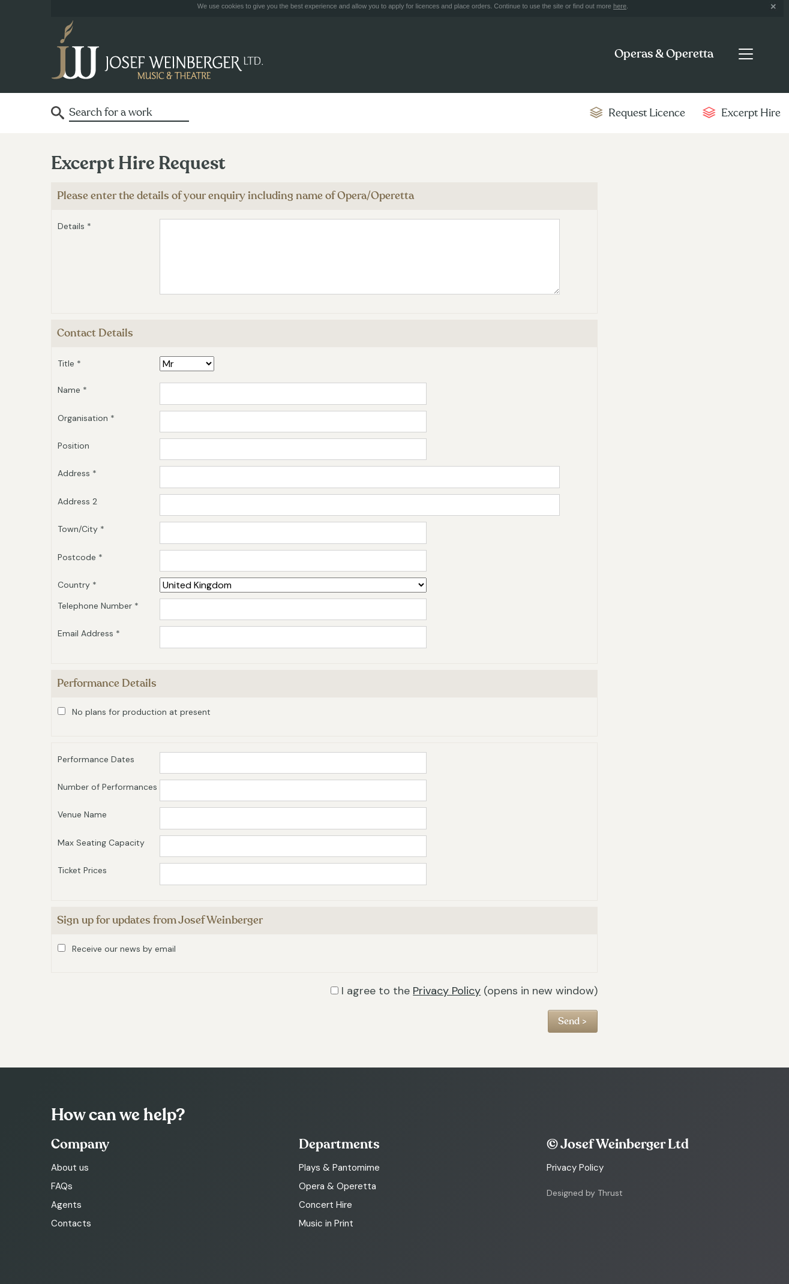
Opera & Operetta (337, 1186)
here (619, 6)
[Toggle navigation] (745, 54)
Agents (66, 1205)
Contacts (71, 1223)
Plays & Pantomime (339, 1168)
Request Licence (646, 113)
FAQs (62, 1186)
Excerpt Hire (751, 113)
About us (70, 1168)
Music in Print (326, 1223)
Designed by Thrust (585, 1192)
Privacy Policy (447, 991)
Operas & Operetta (663, 54)
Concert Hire (325, 1205)
